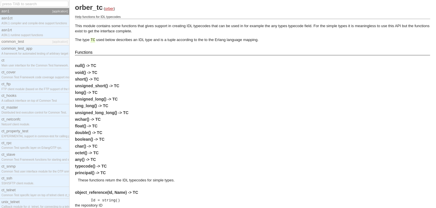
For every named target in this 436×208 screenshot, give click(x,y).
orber (109, 8)
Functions (84, 52)
